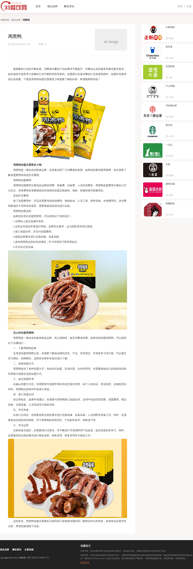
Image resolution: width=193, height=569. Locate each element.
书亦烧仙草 (171, 105)
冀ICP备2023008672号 (38, 557)
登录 (179, 6)
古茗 (168, 164)
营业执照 (84, 562)
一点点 (169, 145)
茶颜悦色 (170, 203)
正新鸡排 (170, 27)
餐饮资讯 (69, 6)
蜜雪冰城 (170, 184)
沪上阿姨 (170, 86)
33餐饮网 (4, 20)
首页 (38, 6)
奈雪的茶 (170, 66)
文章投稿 (28, 549)
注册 (188, 6)
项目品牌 (52, 6)
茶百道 (169, 47)
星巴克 (169, 125)
